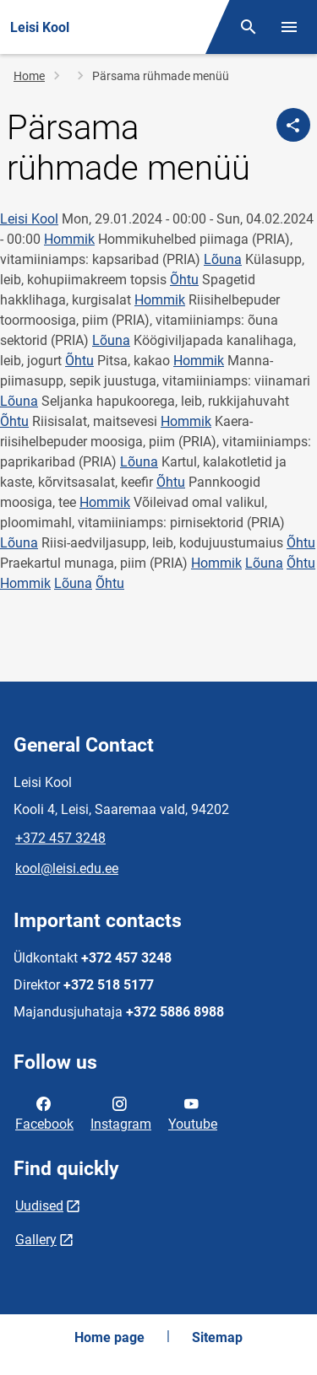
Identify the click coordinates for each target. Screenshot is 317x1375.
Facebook (44, 1112)
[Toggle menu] (289, 27)
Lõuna (223, 259)
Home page (109, 1337)
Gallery (36, 1240)
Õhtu (184, 280)
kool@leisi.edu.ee (66, 868)
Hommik (69, 239)
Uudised (39, 1206)
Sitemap (217, 1337)
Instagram (120, 1112)
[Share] (293, 125)
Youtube (192, 1112)
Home (29, 76)
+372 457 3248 (60, 838)
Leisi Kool (29, 219)
